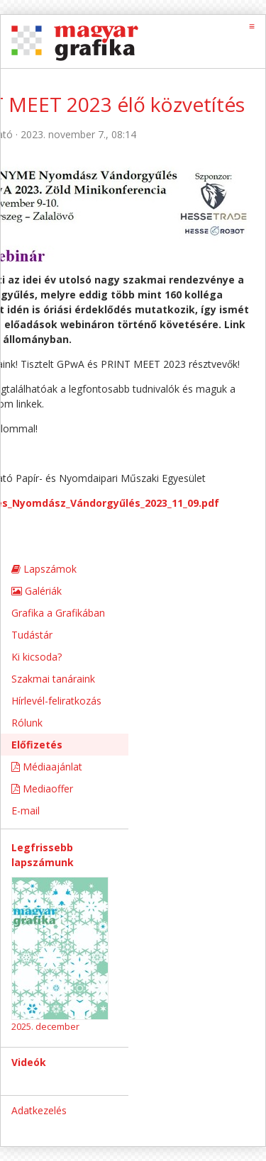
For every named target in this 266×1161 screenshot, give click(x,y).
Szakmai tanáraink (53, 678)
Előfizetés (36, 744)
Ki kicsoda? (36, 656)
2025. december (45, 1026)
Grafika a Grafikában (58, 612)
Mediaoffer (42, 788)
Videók (28, 1062)
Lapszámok (44, 569)
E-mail (25, 810)
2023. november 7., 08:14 (78, 134)
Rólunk (27, 722)
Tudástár (31, 634)
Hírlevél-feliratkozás (56, 700)
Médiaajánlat (46, 766)
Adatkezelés (39, 1110)
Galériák (36, 591)
